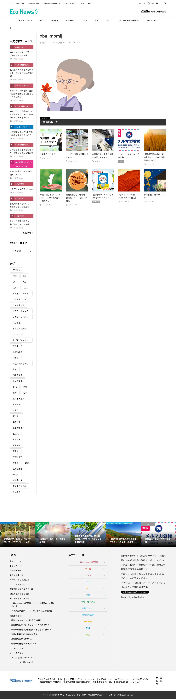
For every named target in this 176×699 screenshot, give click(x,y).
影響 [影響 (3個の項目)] (25, 386)
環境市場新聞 (33, 3)
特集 (88, 595)
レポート (70, 20)
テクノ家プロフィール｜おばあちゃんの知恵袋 (31, 611)
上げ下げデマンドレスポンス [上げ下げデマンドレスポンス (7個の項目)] (20, 341)
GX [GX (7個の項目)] (14, 281)
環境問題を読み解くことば (21, 589)
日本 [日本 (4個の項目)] (25, 392)
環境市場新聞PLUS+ (51, 3)
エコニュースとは (17, 3)
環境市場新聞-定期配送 (50, 682)
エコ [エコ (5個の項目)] (26, 287)
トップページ (15, 565)
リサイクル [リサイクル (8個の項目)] (17, 334)
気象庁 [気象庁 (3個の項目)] (16, 410)
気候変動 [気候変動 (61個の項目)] (16, 404)
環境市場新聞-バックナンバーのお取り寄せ (30, 625)
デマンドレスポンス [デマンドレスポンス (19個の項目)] (20, 317)
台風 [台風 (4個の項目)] (15, 369)
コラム (84, 20)
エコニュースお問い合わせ (21, 662)
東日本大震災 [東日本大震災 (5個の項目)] (18, 398)
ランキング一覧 (16, 648)
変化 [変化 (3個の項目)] (15, 386)
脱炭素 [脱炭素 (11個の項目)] (16, 474)
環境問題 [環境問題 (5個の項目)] (16, 445)
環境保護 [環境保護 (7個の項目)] (16, 439)
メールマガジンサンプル (22, 657)
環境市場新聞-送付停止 (21, 638)
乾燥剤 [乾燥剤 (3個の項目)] (16, 346)
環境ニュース (88, 608)
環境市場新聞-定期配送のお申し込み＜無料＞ (31, 629)
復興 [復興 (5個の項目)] (15, 392)
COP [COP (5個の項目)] (15, 276)
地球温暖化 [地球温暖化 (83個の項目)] (17, 381)
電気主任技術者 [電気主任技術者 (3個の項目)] (19, 486)
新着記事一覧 (15, 570)
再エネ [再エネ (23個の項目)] (16, 357)
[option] (17, 534)
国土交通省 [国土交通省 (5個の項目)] (17, 375)
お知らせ (103, 679)
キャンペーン (151, 20)
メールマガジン (70, 3)
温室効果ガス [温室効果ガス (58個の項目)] (18, 427)
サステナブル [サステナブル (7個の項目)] (18, 305)
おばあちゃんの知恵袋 (129, 20)
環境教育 (55, 20)
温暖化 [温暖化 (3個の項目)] (16, 433)
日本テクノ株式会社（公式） (50, 679)
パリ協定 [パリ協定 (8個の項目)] (16, 322)
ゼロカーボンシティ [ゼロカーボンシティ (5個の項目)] (20, 311)
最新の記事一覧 (16, 575)
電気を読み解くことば (19, 593)
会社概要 (70, 679)
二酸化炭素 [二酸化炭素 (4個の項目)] (17, 351)
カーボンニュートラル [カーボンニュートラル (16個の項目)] (20, 294)
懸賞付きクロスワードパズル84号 (26, 620)
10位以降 (27, 232)
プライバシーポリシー (86, 679)
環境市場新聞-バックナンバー (129, 682)
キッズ (109, 20)
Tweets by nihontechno (133, 597)
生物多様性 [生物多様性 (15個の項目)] (17, 457)
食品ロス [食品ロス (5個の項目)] (16, 492)
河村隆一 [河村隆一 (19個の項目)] (16, 416)
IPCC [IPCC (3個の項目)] (24, 281)
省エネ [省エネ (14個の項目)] (16, 462)
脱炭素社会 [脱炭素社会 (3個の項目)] (17, 480)
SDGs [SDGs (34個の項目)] (15, 287)
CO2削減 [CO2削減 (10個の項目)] (16, 270)
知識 (41, 20)
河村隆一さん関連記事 (19, 579)
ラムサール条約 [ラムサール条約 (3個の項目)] (19, 328)
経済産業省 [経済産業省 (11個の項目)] (17, 468)
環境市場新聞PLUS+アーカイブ (25, 643)
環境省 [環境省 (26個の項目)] (16, 451)
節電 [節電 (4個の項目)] (27, 462)
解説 (96, 20)
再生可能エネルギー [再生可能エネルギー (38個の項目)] (20, 364)
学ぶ (88, 588)
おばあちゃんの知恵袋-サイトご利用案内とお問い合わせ (33, 605)
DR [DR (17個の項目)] (24, 276)
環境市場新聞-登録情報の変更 (24, 634)
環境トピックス (25, 20)
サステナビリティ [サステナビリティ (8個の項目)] (20, 299)
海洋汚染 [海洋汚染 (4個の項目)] (16, 422)
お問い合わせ (86, 3)
